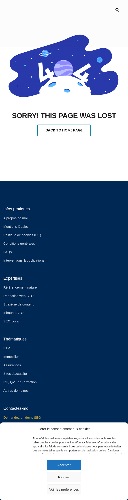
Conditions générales (19, 243)
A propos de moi (15, 218)
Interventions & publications (23, 260)
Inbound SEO (13, 313)
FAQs (7, 252)
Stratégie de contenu (18, 304)
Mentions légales (16, 226)
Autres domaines (16, 390)
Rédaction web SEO (18, 296)
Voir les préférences (64, 489)
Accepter (63, 465)
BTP (6, 348)
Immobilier (11, 357)
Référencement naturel (20, 287)
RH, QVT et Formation (20, 382)
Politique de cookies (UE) (22, 235)
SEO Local (11, 321)
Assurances (12, 365)
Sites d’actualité (15, 373)
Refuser (64, 477)
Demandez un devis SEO (22, 417)
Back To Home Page (64, 130)
